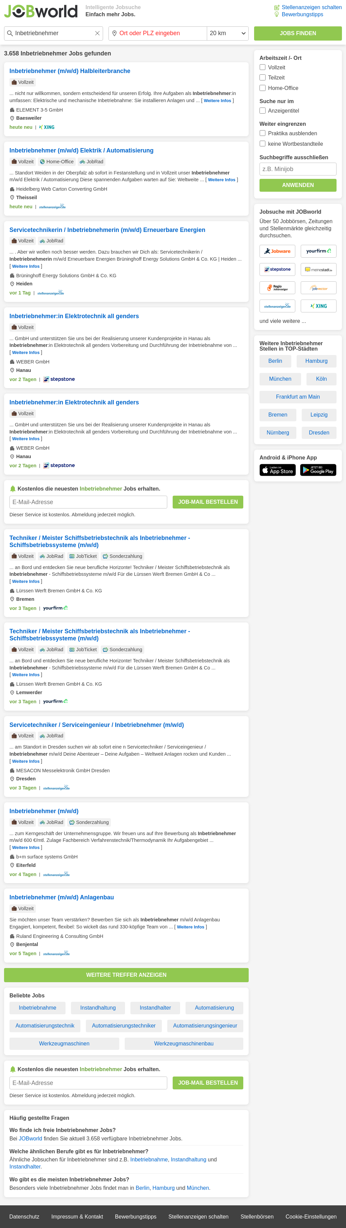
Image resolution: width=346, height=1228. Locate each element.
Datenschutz (24, 1217)
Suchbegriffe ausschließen (294, 157)
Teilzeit (276, 77)
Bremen (277, 415)
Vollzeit (277, 67)
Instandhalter (155, 1008)
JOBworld (30, 1138)
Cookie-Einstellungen (311, 1217)
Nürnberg (278, 432)
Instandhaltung (98, 1008)
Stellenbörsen (257, 1217)
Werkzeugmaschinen (64, 1043)
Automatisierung (214, 1008)
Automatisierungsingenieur (205, 1026)
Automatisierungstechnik (45, 1026)
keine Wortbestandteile (295, 144)
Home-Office (283, 88)
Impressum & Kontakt (77, 1217)
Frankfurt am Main (298, 397)
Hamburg (163, 1188)
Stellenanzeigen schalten (312, 7)
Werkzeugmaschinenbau (184, 1043)
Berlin (143, 1188)
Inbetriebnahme (37, 1008)
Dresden (319, 432)
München (198, 1188)
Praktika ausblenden (292, 133)
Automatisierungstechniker (124, 1026)
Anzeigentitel (283, 111)
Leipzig (319, 415)
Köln (321, 379)
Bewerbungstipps (302, 14)
